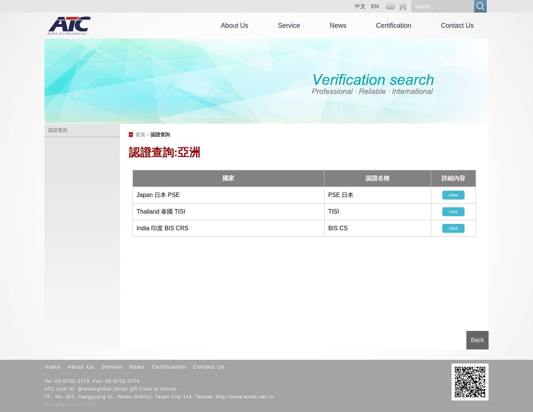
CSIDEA (87, 404)
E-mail (390, 6)
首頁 (140, 134)
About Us (234, 25)
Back (477, 340)
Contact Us (457, 25)
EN (375, 6)
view (453, 195)
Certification (393, 25)
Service (289, 25)
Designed (57, 404)
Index (53, 367)
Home (403, 6)
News (338, 25)
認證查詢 (57, 130)
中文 (360, 6)
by (73, 404)
